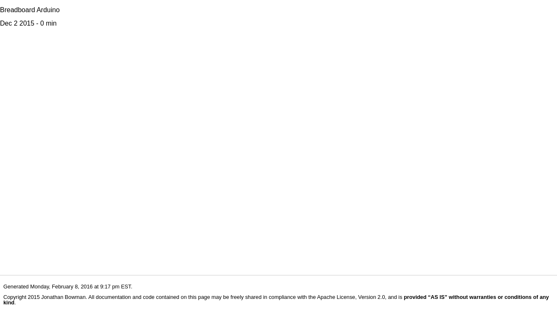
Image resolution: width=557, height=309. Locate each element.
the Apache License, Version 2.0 (346, 297)
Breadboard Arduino (30, 9)
